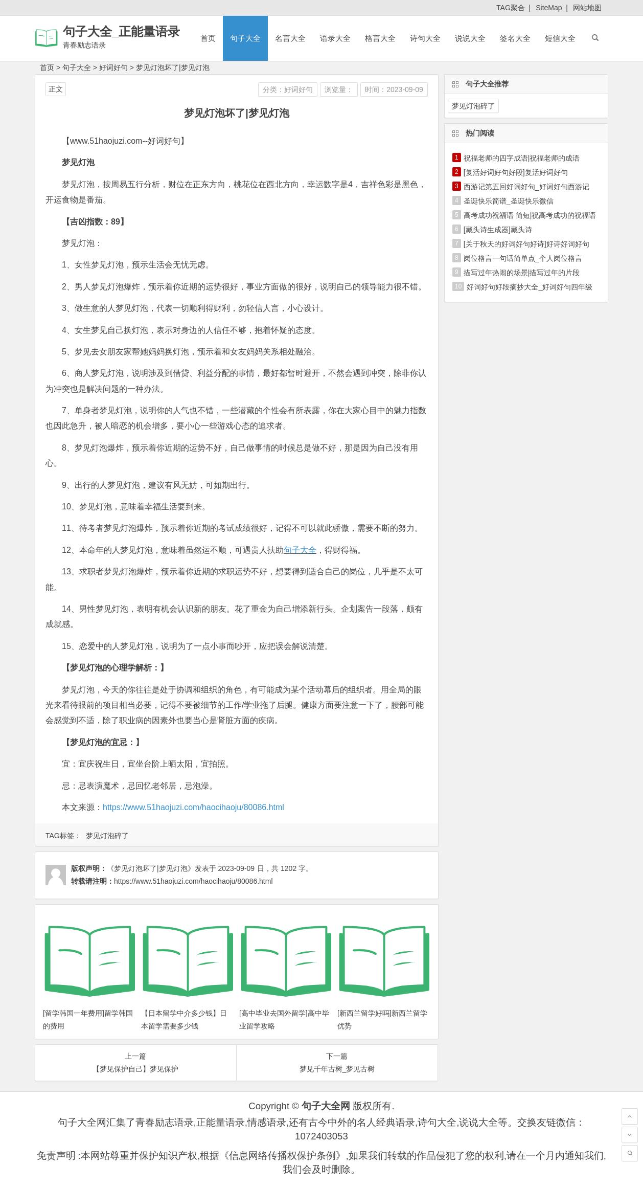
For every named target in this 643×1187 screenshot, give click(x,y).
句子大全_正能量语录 (121, 31)
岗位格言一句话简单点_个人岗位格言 (523, 258)
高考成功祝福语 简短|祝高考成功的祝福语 (530, 215)
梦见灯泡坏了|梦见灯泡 (173, 67)
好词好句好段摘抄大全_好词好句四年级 (529, 287)
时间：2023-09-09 (394, 89)
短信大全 (560, 38)
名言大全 (290, 38)
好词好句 (113, 67)
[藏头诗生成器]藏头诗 (498, 230)
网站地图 (587, 8)
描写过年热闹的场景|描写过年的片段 (522, 272)
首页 (208, 38)
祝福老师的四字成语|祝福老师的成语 (522, 158)
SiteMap (549, 8)
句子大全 (245, 38)
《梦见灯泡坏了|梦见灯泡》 (151, 868)
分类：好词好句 (288, 89)
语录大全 (335, 38)
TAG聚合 (510, 8)
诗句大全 (425, 38)
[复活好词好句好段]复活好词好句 (516, 172)
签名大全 (515, 38)
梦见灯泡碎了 (107, 836)
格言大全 (380, 38)
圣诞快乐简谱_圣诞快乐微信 (509, 201)
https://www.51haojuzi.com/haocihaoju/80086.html (193, 807)
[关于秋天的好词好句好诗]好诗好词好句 (526, 244)
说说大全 (470, 38)
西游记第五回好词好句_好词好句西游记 (526, 187)
